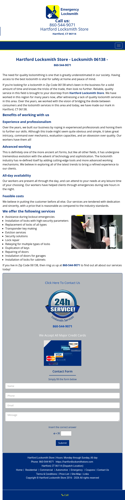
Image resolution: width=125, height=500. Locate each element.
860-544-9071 (62, 25)
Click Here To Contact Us (62, 283)
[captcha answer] (66, 433)
